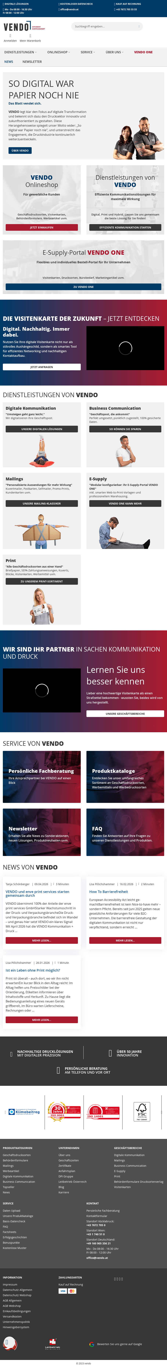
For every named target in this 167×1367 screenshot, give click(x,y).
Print (117, 1176)
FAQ (5, 1226)
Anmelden (10, 40)
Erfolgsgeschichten (15, 1237)
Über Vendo (20, 150)
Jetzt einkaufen (41, 227)
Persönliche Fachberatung (103, 1210)
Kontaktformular (96, 1216)
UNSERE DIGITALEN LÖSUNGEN (41, 429)
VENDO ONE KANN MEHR (125, 503)
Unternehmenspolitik (16, 1322)
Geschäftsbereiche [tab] (128, 1148)
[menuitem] (21, 52)
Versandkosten (12, 1316)
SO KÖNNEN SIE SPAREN (125, 429)
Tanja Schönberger (18, 884)
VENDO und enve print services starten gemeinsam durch (37, 893)
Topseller (8, 1187)
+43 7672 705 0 (95, 1225)
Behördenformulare (15, 1160)
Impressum (10, 1284)
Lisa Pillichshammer (102, 884)
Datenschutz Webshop (17, 1295)
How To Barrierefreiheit (108, 891)
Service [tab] (8, 1203)
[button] (5, 1112)
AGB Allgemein (12, 1300)
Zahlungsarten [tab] (70, 1277)
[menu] (83, 56)
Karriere (64, 1192)
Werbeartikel (11, 1171)
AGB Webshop (12, 1306)
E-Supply (119, 1171)
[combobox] (107, 26)
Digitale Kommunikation (18, 1176)
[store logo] (24, 26)
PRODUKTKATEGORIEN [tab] (17, 1148)
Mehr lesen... (41, 940)
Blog (61, 1187)
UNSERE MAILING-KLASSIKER (42, 503)
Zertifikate (65, 1165)
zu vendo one (84, 287)
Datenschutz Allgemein (17, 1290)
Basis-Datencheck (14, 1221)
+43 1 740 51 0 (95, 1234)
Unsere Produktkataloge (18, 1216)
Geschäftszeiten (69, 1160)
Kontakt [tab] (92, 1203)
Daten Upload (11, 1210)
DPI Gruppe (66, 1176)
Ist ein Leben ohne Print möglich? (33, 970)
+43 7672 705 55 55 (126, 9)
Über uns (64, 1155)
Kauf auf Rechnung (71, 1284)
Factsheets (9, 1232)
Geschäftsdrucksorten (17, 1155)
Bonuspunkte (11, 1242)
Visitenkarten (122, 1187)
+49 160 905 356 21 (98, 1243)
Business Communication (19, 1181)
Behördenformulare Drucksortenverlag (138, 1181)
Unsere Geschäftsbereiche (125, 713)
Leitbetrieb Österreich (73, 1181)
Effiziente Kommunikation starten (125, 227)
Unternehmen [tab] (69, 1148)
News (6, 1192)
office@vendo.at (69, 9)
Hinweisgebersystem (16, 1327)
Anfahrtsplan (67, 1171)
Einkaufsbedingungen (17, 1311)
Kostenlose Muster (15, 1248)
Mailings (8, 1165)
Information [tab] (12, 1277)
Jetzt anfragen (42, 367)
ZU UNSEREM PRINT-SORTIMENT (42, 581)
